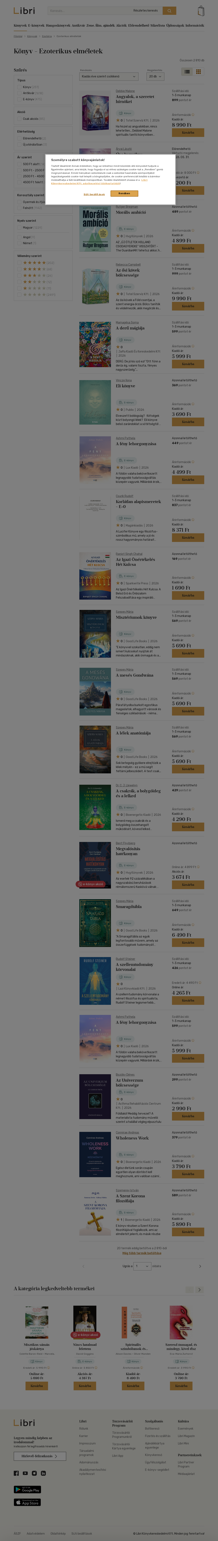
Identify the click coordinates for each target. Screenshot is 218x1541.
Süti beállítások (94, 194)
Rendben (124, 193)
